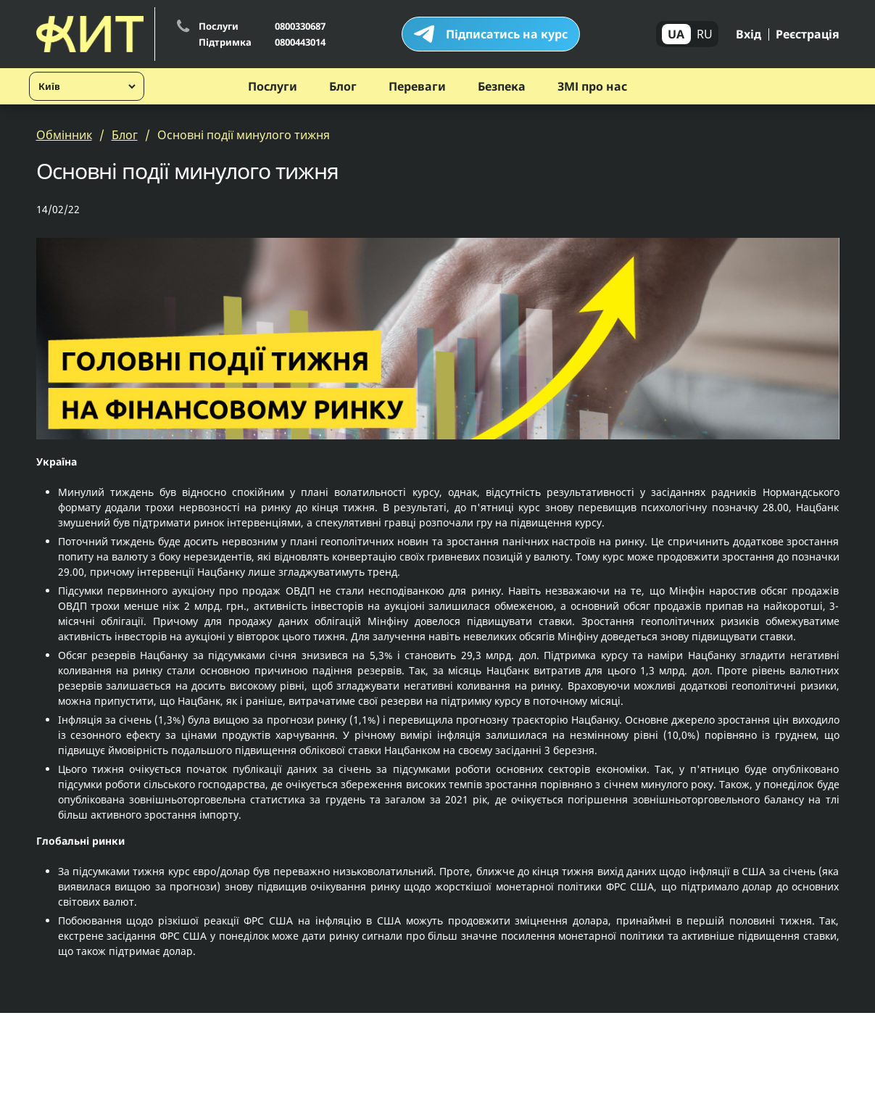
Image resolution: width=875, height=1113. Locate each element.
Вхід (748, 34)
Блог (343, 86)
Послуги (272, 86)
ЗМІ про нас (592, 86)
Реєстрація (807, 34)
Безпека (502, 86)
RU (705, 34)
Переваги (417, 86)
